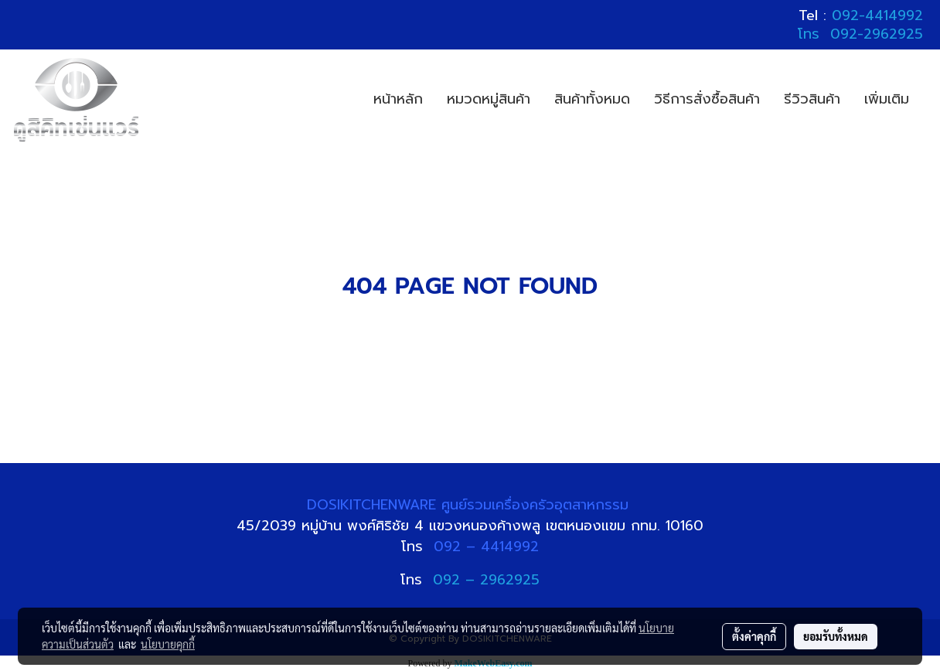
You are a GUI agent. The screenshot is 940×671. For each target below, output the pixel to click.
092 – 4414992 (486, 546)
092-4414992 (877, 15)
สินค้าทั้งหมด (592, 99)
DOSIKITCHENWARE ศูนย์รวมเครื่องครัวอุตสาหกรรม (470, 505)
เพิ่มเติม (886, 99)
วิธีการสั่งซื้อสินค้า (707, 99)
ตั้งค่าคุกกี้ (754, 636)
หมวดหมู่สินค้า (488, 99)
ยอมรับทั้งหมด (835, 636)
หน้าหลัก (398, 99)
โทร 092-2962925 (860, 34)
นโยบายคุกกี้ (168, 644)
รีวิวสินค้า (812, 99)
